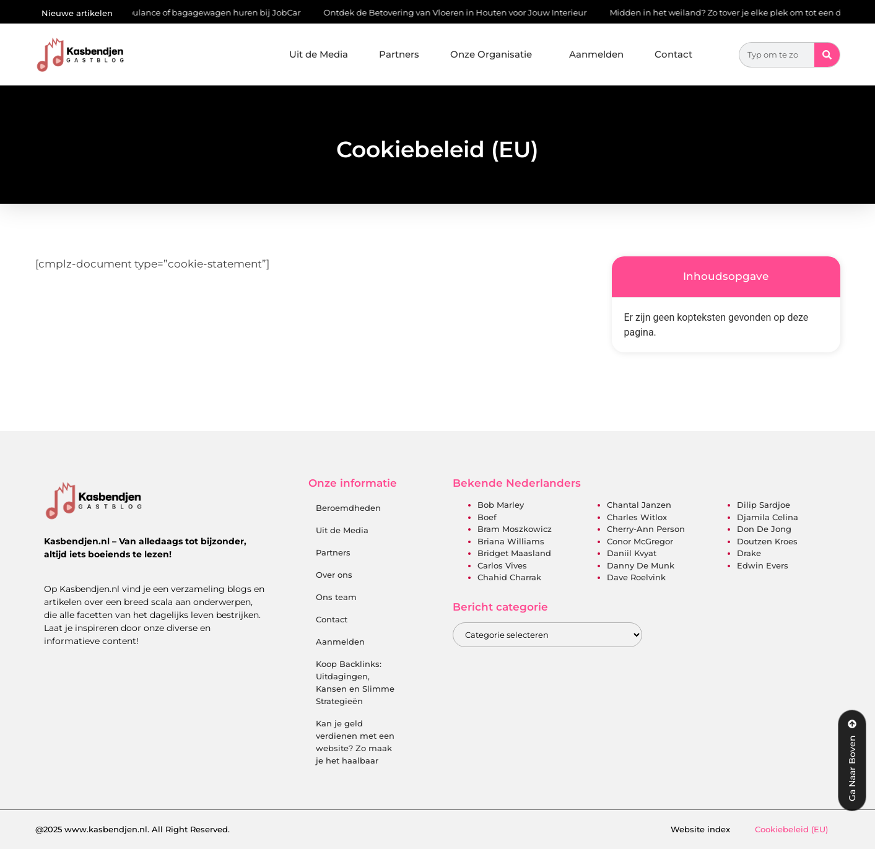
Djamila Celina (767, 517)
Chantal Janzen (639, 505)
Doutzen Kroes (767, 541)
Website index (700, 829)
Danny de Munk (640, 565)
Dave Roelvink (636, 577)
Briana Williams (510, 541)
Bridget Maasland (514, 553)
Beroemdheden (348, 508)
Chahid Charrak (509, 577)
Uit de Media (318, 54)
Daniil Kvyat (631, 553)
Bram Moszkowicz (514, 529)
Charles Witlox (637, 517)
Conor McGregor (640, 541)
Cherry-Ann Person (646, 529)
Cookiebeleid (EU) (791, 829)
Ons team (336, 597)
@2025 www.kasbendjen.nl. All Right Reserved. (132, 829)
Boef (487, 517)
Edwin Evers (762, 565)
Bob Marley (500, 505)
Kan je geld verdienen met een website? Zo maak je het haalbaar (355, 741)
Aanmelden (596, 54)
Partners (399, 54)
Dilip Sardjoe (763, 505)
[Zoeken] (827, 55)
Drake (749, 553)
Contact (673, 54)
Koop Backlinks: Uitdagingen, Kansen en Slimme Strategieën (355, 682)
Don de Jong (764, 529)
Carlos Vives (502, 565)
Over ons (334, 575)
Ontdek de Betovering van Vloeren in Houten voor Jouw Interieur (457, 12)
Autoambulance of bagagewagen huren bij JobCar (199, 12)
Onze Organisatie (494, 54)
